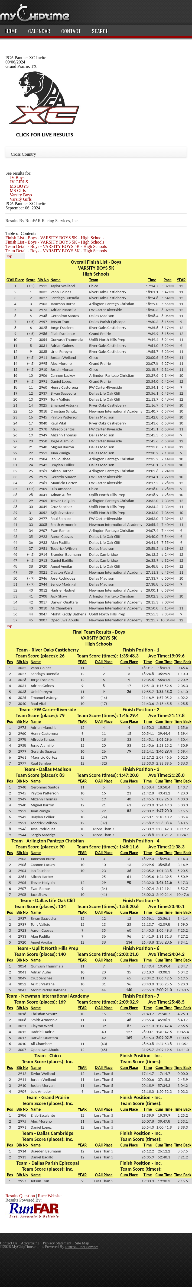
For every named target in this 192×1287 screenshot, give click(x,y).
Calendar (39, 31)
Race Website (49, 1195)
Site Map (82, 1243)
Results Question (20, 1195)
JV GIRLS (19, 182)
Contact (71, 31)
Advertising (30, 1243)
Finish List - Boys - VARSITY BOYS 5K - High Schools (54, 237)
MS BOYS (19, 186)
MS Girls (18, 190)
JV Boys (17, 177)
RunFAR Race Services (81, 1247)
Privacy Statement (57, 1243)
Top (9, 256)
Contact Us (8, 1243)
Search (100, 31)
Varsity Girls (21, 199)
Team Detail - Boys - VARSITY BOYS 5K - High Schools (56, 246)
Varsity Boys (21, 195)
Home (11, 31)
